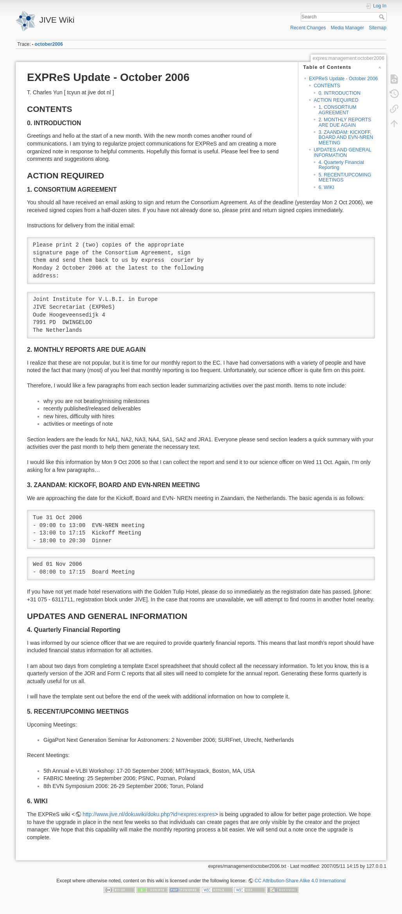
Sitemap (377, 28)
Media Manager (347, 28)
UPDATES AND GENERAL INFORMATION (342, 152)
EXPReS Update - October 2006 (343, 78)
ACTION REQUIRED (336, 100)
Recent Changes (308, 28)
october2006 (49, 44)
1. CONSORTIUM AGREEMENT (337, 109)
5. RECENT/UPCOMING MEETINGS (344, 177)
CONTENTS (327, 85)
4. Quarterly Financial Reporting (341, 165)
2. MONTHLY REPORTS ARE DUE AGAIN (344, 122)
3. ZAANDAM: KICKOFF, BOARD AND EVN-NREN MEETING (345, 138)
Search (382, 17)
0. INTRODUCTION (339, 93)
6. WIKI (326, 187)
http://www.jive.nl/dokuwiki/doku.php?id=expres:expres (149, 814)
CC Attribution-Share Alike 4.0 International (300, 880)
